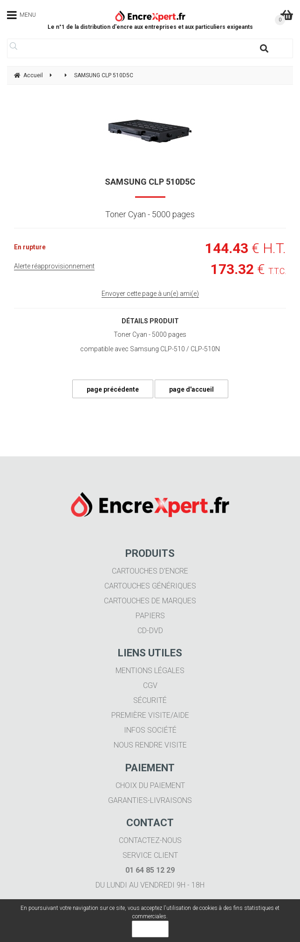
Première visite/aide (150, 715)
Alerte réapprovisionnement (54, 266)
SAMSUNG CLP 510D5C (150, 182)
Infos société (150, 730)
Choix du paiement (150, 785)
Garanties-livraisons (150, 800)
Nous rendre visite (150, 745)
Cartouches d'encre (150, 571)
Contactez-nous (150, 840)
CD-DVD (150, 630)
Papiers (150, 615)
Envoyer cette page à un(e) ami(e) (150, 293)
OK (150, 929)
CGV (150, 685)
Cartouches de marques (150, 600)
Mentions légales (150, 670)
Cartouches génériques (150, 585)
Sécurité (150, 700)
